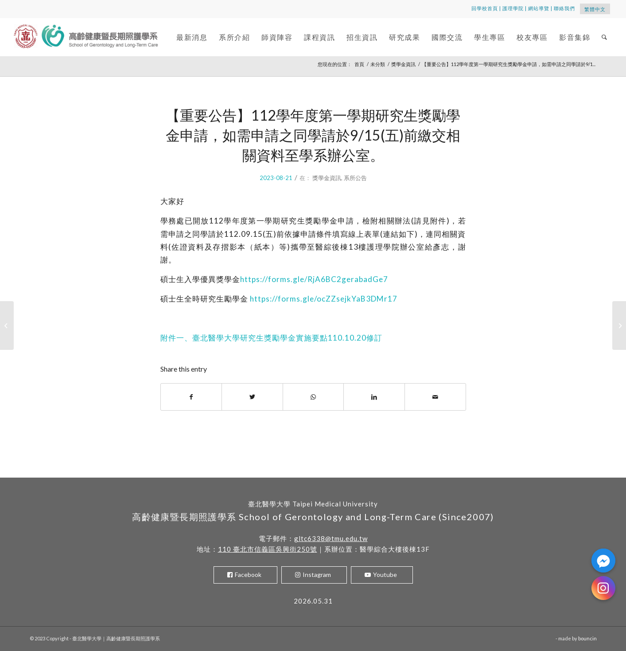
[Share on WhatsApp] (313, 397)
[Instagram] (603, 588)
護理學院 (513, 8)
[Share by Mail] (435, 397)
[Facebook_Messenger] (603, 561)
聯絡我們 (564, 8)
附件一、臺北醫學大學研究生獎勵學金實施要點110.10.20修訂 (271, 337)
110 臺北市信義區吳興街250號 (267, 549)
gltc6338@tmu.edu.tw (331, 538)
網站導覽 (538, 8)
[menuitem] (192, 37)
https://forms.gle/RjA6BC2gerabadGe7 (314, 279)
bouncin (587, 638)
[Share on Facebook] (191, 397)
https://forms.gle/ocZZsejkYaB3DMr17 (323, 298)
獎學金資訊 (326, 177)
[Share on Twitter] (252, 397)
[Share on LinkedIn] (374, 397)
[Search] (605, 37)
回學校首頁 (484, 8)
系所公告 (355, 177)
